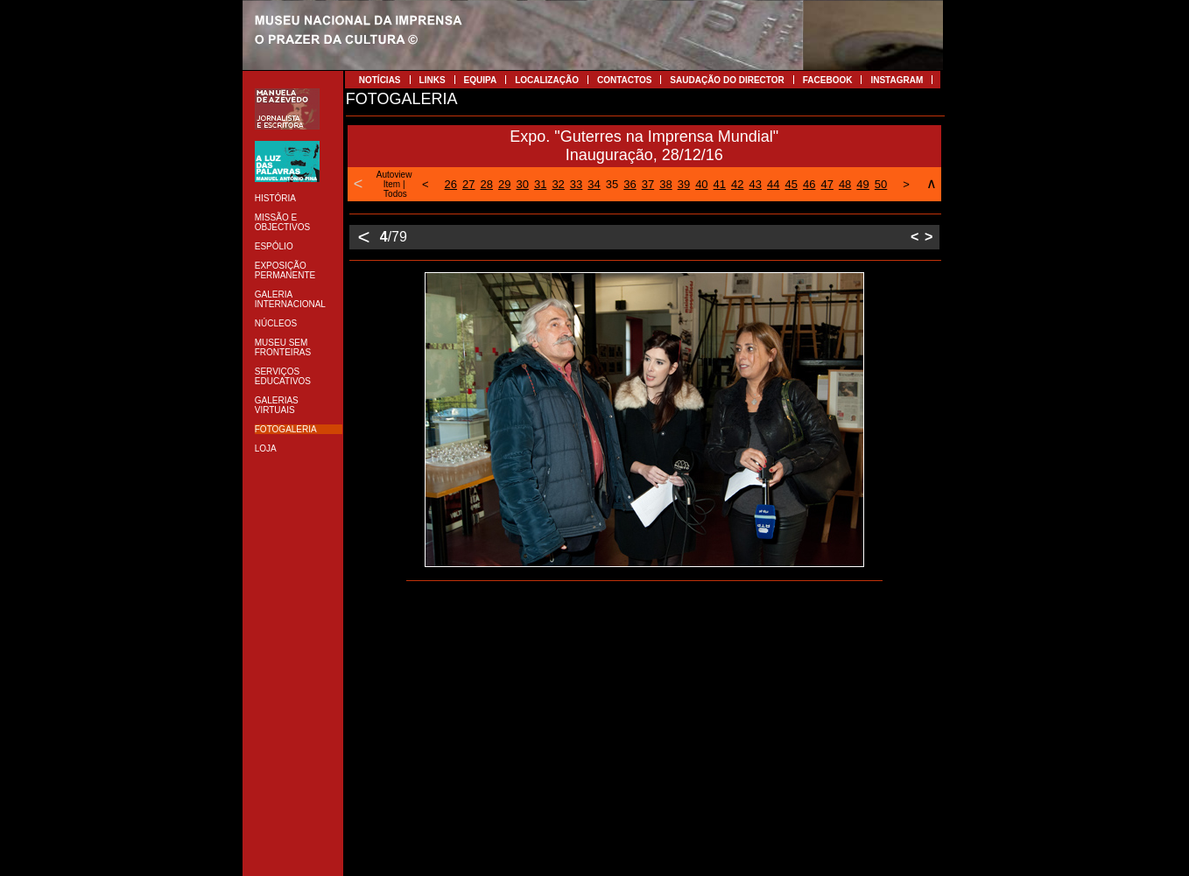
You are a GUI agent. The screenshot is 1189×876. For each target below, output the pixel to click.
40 (701, 184)
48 (845, 184)
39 (684, 184)
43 (755, 184)
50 (881, 184)
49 (862, 184)
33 (576, 184)
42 (737, 184)
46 (809, 184)
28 (487, 184)
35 (612, 184)
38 (665, 184)
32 (558, 184)
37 (648, 184)
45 (790, 184)
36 (629, 184)
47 (826, 184)
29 (504, 184)
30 (522, 184)
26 (451, 184)
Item (391, 184)
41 (720, 184)
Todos (395, 194)
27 (468, 184)
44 (773, 184)
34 (593, 184)
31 (540, 184)
